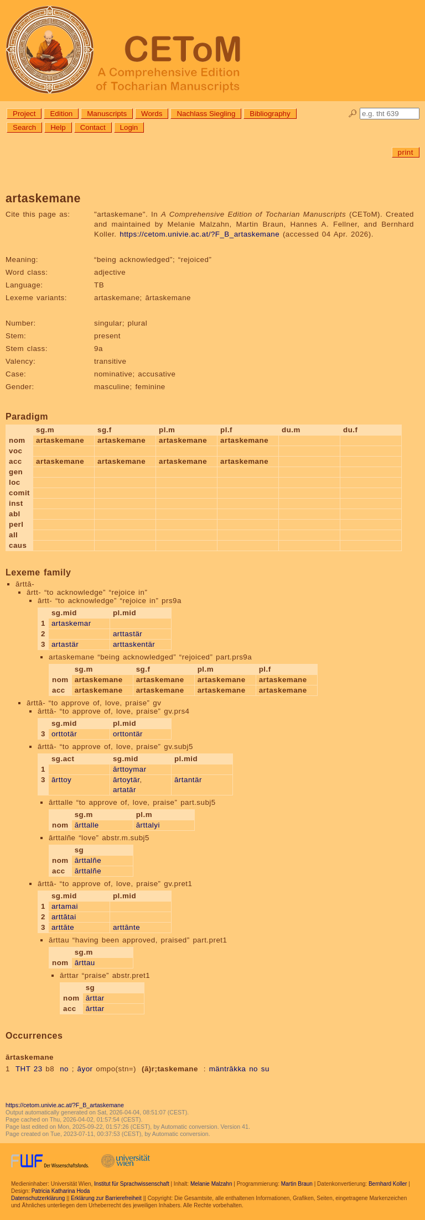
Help (57, 127)
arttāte (62, 927)
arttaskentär (134, 644)
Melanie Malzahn (211, 1184)
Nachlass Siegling (206, 113)
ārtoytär (126, 780)
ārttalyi (148, 825)
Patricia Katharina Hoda (61, 1191)
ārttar (95, 998)
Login (129, 127)
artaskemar (71, 623)
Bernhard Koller (388, 1184)
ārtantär (188, 780)
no (64, 1069)
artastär (65, 644)
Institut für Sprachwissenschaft (131, 1184)
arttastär (127, 634)
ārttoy (61, 780)
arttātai (63, 917)
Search (24, 127)
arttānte (126, 927)
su (265, 1069)
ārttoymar (130, 769)
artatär (124, 790)
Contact (93, 127)
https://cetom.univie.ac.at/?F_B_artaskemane (199, 234)
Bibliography (270, 113)
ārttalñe (88, 860)
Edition (61, 113)
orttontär (128, 734)
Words (151, 113)
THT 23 (29, 1069)
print (405, 152)
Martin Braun (297, 1184)
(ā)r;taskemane (170, 1069)
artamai (64, 906)
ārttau (85, 963)
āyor (85, 1069)
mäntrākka (227, 1069)
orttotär (64, 734)
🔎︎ (352, 113)
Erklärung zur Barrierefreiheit (106, 1198)
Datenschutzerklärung (38, 1198)
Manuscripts (107, 113)
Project (24, 113)
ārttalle (87, 825)
